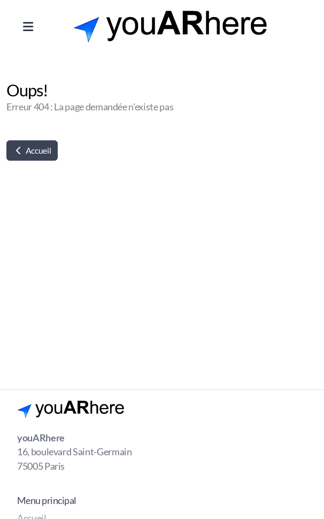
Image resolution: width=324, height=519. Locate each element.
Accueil (32, 150)
